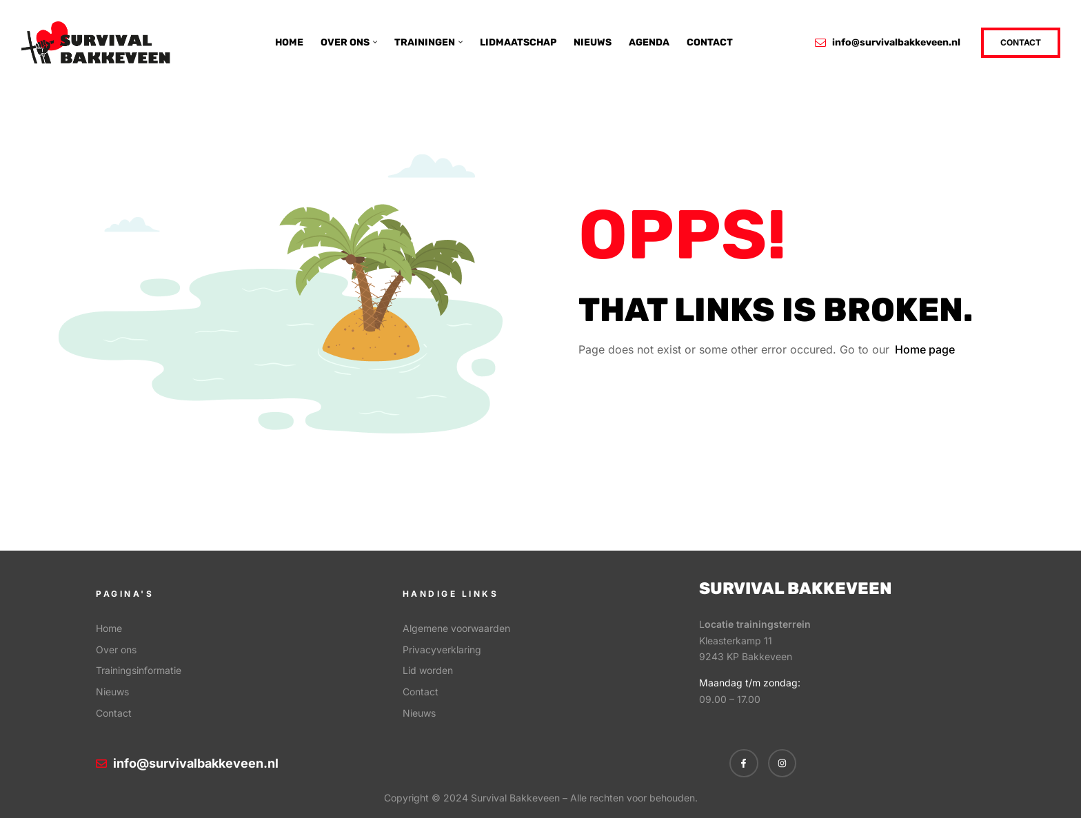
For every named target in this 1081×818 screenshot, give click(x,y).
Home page (925, 349)
